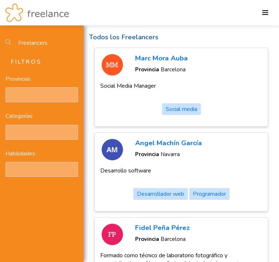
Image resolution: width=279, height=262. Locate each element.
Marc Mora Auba (161, 58)
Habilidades (20, 154)
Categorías (19, 116)
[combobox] (41, 95)
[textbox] (9, 94)
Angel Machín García (168, 143)
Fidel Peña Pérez (162, 228)
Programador (209, 194)
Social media (181, 109)
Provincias (18, 79)
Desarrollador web (160, 194)
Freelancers (26, 43)
